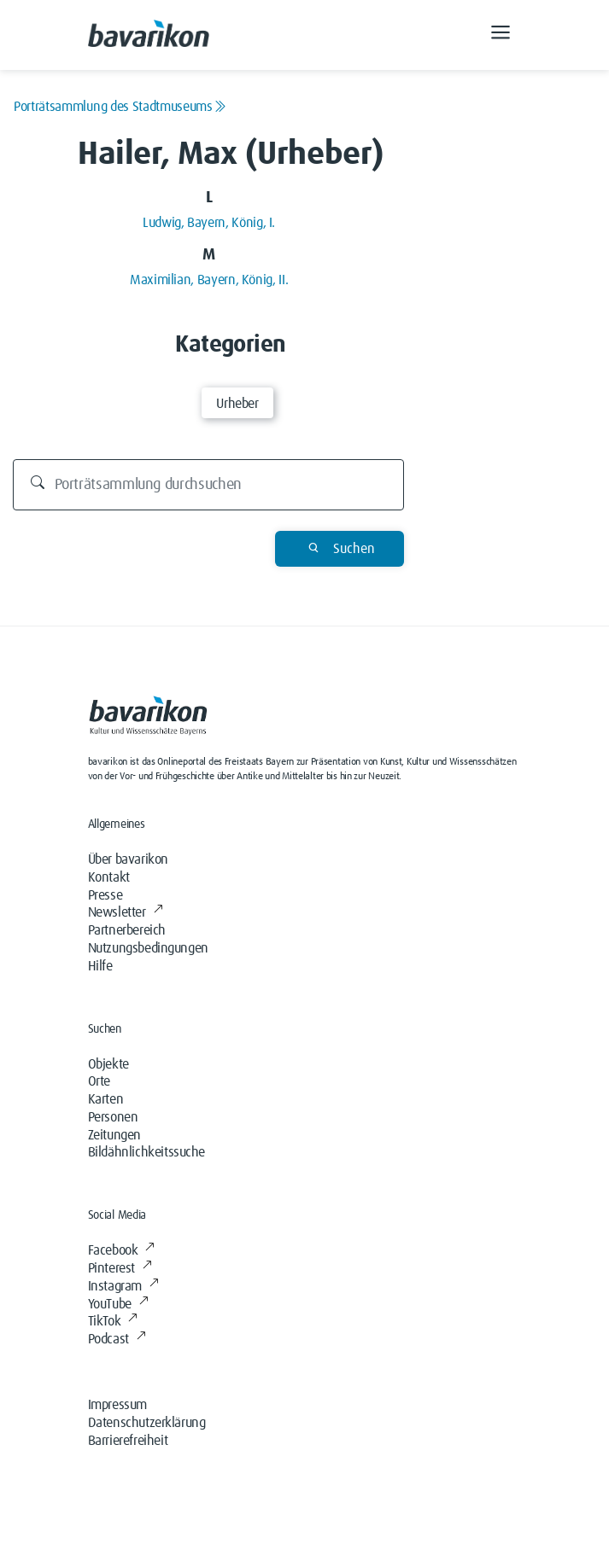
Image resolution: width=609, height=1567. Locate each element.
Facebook (121, 1250)
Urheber (237, 404)
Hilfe (100, 966)
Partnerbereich (127, 930)
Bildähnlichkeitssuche (147, 1152)
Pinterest (120, 1268)
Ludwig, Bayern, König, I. (209, 223)
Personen (113, 1117)
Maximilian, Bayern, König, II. (209, 280)
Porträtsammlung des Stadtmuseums (119, 107)
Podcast (117, 1339)
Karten (106, 1099)
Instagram (123, 1286)
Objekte (108, 1064)
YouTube (118, 1304)
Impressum (117, 1405)
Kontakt (109, 877)
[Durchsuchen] (209, 484)
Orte (99, 1081)
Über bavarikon (128, 859)
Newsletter (125, 912)
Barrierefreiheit (128, 1441)
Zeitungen (114, 1135)
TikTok (113, 1321)
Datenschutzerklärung (147, 1423)
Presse (105, 895)
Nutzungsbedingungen (148, 948)
